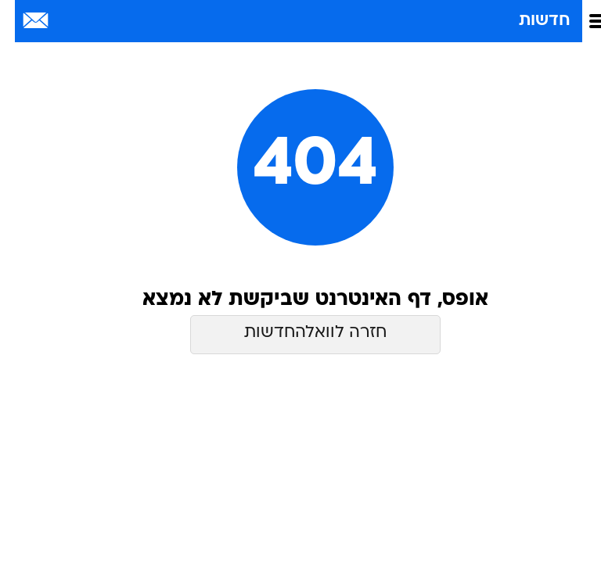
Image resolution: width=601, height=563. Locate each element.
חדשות (530, 21)
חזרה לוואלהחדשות (300, 333)
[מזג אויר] (64, 21)
